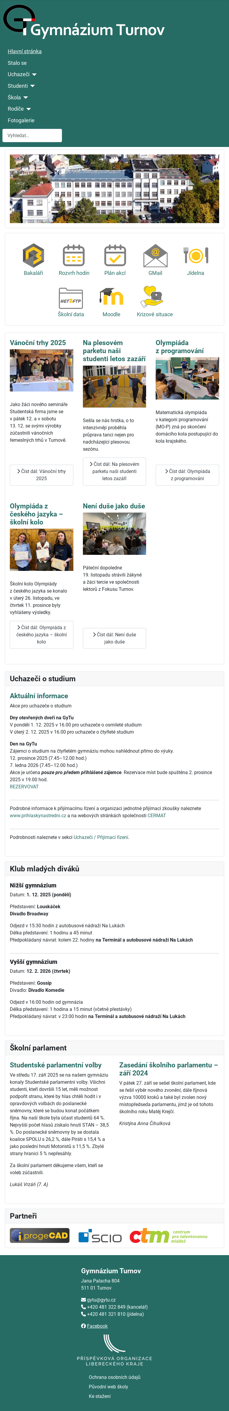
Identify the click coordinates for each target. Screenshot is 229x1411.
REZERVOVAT (24, 787)
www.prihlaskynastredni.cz (38, 815)
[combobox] (32, 135)
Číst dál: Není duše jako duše (114, 638)
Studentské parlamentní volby (56, 1065)
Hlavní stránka (25, 51)
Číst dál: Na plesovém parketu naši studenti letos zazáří (114, 471)
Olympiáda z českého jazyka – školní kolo (36, 514)
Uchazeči (19, 74)
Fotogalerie (21, 120)
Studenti (18, 86)
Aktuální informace (39, 696)
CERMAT (157, 815)
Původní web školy (108, 1387)
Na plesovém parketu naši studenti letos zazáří (114, 351)
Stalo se (17, 63)
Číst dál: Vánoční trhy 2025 (41, 475)
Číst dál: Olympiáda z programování (187, 475)
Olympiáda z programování (180, 347)
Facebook (97, 1326)
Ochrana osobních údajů (114, 1377)
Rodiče (16, 109)
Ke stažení (100, 1396)
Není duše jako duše (114, 506)
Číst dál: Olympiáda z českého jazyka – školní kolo (41, 635)
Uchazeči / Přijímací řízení (101, 837)
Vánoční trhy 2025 (38, 343)
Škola (14, 98)
